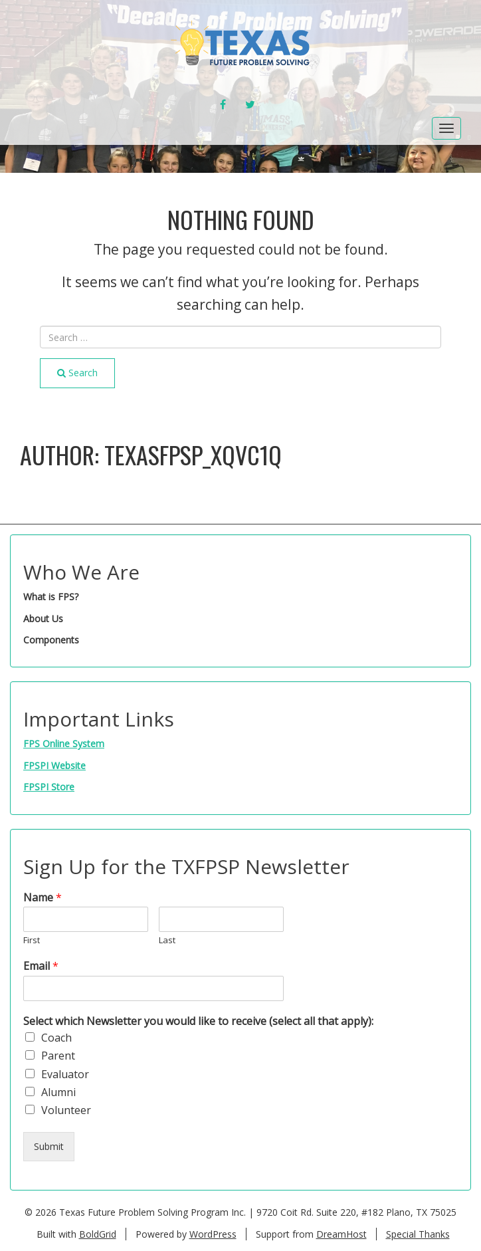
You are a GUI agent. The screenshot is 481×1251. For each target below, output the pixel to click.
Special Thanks (418, 1234)
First (31, 940)
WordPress (213, 1234)
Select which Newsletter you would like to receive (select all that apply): (198, 1021)
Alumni (58, 1092)
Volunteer (66, 1110)
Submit (49, 1146)
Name (42, 898)
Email (40, 966)
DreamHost (341, 1234)
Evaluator (65, 1074)
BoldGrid (97, 1234)
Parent (58, 1055)
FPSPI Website (54, 765)
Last (167, 940)
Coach (56, 1037)
